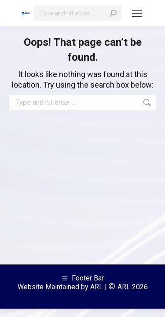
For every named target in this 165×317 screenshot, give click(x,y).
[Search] (78, 13)
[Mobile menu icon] (137, 13)
